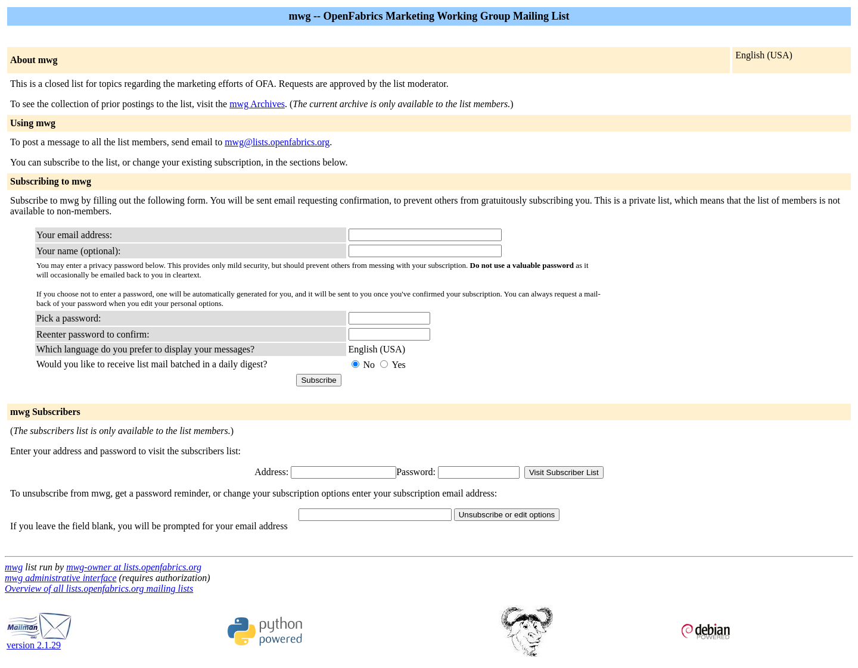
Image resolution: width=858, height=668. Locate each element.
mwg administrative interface (61, 578)
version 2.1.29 (39, 641)
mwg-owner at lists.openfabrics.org (133, 567)
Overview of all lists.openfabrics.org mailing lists (99, 588)
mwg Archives (257, 104)
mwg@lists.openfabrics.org (277, 142)
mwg (14, 567)
